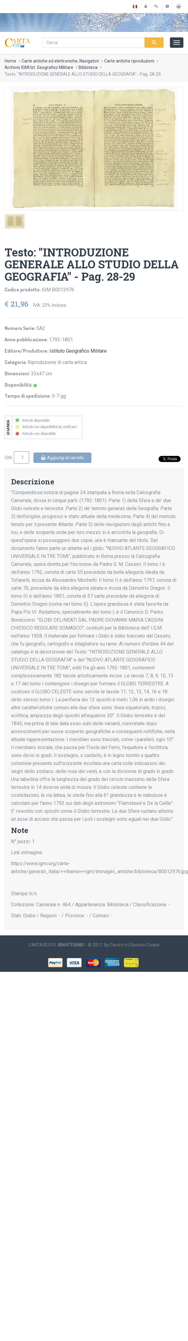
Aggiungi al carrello (62, 457)
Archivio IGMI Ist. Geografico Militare (39, 67)
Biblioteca (88, 67)
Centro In (119, 944)
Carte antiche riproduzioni (129, 61)
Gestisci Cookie (144, 944)
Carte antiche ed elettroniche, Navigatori (60, 61)
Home (10, 61)
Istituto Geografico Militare (78, 351)
